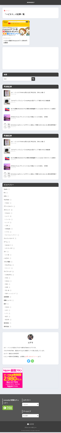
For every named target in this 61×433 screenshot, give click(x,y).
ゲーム (7, 242)
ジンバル (9, 220)
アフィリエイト (10, 206)
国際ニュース (9, 301)
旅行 (6, 305)
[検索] (33, 79)
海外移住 (8, 324)
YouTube (8, 200)
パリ (7, 314)
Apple (7, 189)
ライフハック (9, 272)
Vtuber (8, 203)
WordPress (9, 266)
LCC (7, 311)
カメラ (8, 217)
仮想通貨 (8, 297)
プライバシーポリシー (30, 428)
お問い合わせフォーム (31, 357)
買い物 (8, 291)
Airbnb (8, 308)
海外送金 (8, 327)
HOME (30, 425)
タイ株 (8, 255)
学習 (7, 279)
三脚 (7, 226)
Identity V (9, 246)
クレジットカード (10, 239)
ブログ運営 (8, 262)
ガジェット (8, 210)
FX (6, 193)
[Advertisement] (30, 58)
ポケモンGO (10, 249)
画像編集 (9, 229)
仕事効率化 (9, 275)
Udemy (8, 282)
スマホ (8, 232)
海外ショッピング (11, 294)
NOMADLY (30, 2)
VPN (6, 196)
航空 (7, 317)
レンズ (8, 223)
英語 (7, 285)
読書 (7, 288)
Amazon (8, 213)
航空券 (8, 320)
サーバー (9, 269)
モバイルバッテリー (12, 235)
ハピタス (8, 259)
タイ (6, 252)
